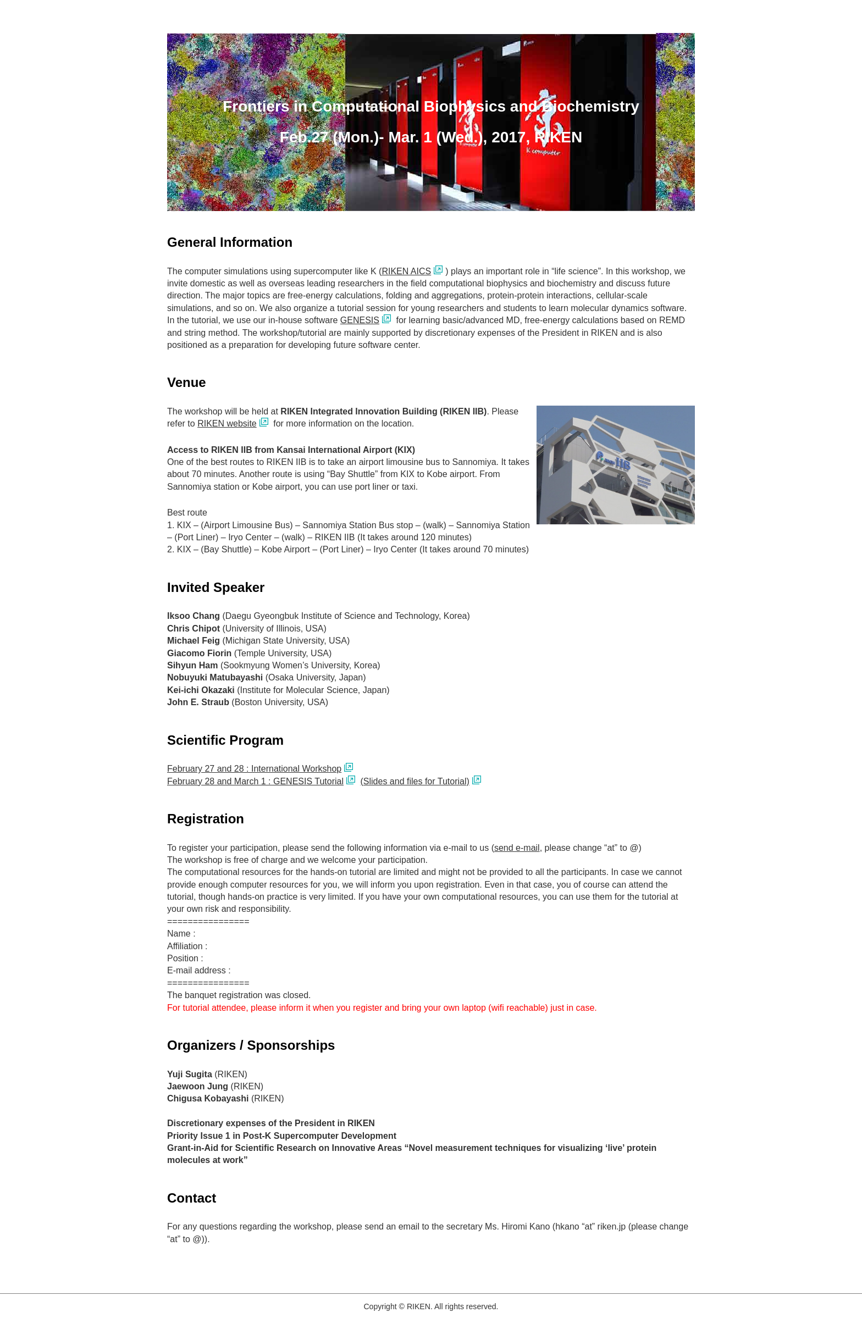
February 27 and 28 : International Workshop (254, 768)
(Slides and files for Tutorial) (414, 781)
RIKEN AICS (406, 271)
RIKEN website (227, 423)
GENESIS (359, 320)
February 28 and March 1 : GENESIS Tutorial (255, 781)
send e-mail (517, 847)
